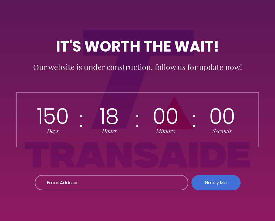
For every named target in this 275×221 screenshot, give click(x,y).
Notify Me (216, 182)
